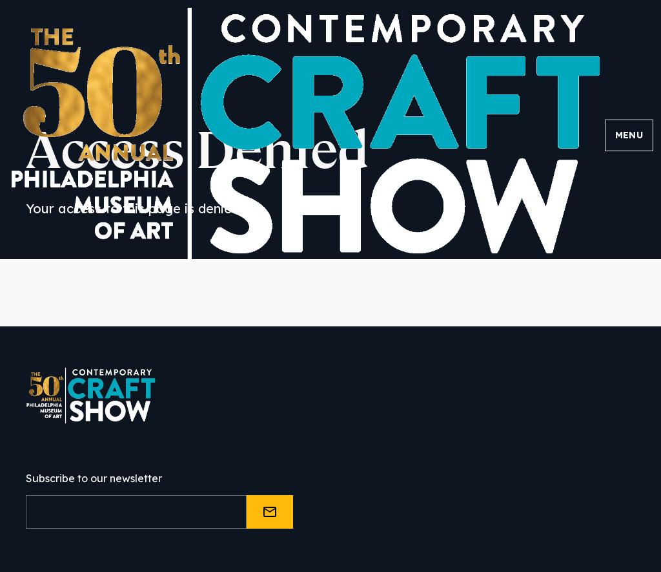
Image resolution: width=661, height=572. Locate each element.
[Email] (136, 512)
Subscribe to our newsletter (94, 478)
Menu (629, 135)
